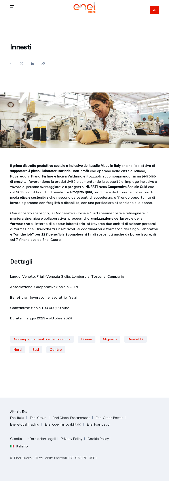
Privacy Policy (71, 439)
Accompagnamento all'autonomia (41, 339)
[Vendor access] (154, 10)
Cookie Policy (98, 439)
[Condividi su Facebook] (11, 63)
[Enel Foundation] (99, 425)
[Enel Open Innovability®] (63, 425)
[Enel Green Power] (109, 418)
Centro (56, 349)
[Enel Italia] (17, 418)
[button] (12, 7)
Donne (86, 339)
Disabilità (135, 339)
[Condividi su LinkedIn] (33, 63)
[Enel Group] (38, 418)
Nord (17, 349)
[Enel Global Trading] (24, 425)
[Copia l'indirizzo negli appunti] (43, 63)
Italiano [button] (19, 446)
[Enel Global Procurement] (71, 418)
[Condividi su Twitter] (22, 63)
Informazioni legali (41, 439)
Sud (35, 349)
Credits (16, 439)
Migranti (110, 339)
